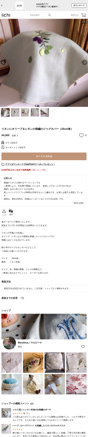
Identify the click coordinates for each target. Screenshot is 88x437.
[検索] (49, 15)
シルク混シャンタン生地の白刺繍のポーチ (32, 409)
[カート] (83, 15)
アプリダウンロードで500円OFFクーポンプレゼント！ (30, 164)
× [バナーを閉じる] (1, 5)
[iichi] (6, 16)
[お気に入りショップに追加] (83, 346)
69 (32, 403)
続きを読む (79, 203)
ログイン (75, 15)
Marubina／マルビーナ (30, 342)
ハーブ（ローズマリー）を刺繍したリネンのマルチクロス (39, 425)
